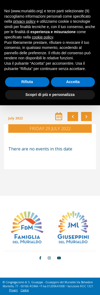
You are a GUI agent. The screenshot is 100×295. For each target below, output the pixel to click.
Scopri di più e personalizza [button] (49, 94)
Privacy (13, 290)
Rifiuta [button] (27, 82)
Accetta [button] (73, 82)
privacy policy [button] (24, 21)
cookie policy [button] (42, 37)
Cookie (25, 290)
